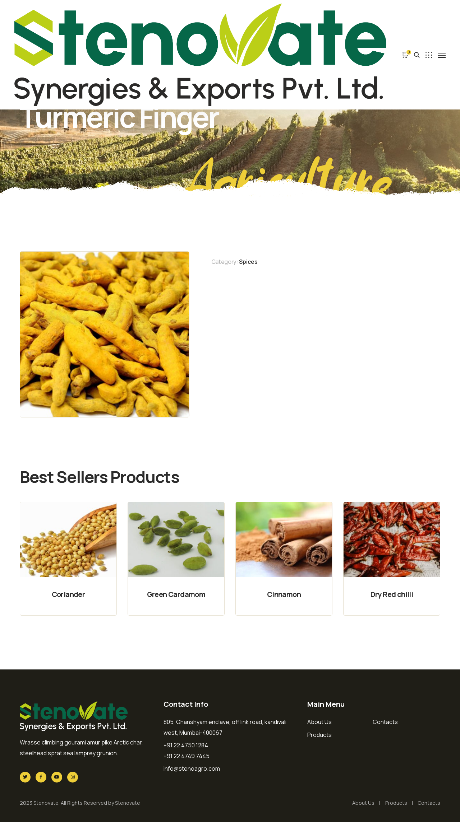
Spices (248, 262)
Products (319, 735)
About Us (319, 722)
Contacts (385, 722)
